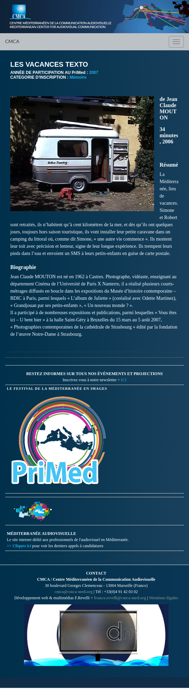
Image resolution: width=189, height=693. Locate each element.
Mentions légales (163, 597)
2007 (93, 72)
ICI (123, 379)
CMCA (12, 41)
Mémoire (78, 77)
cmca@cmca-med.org (73, 591)
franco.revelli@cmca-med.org (120, 597)
